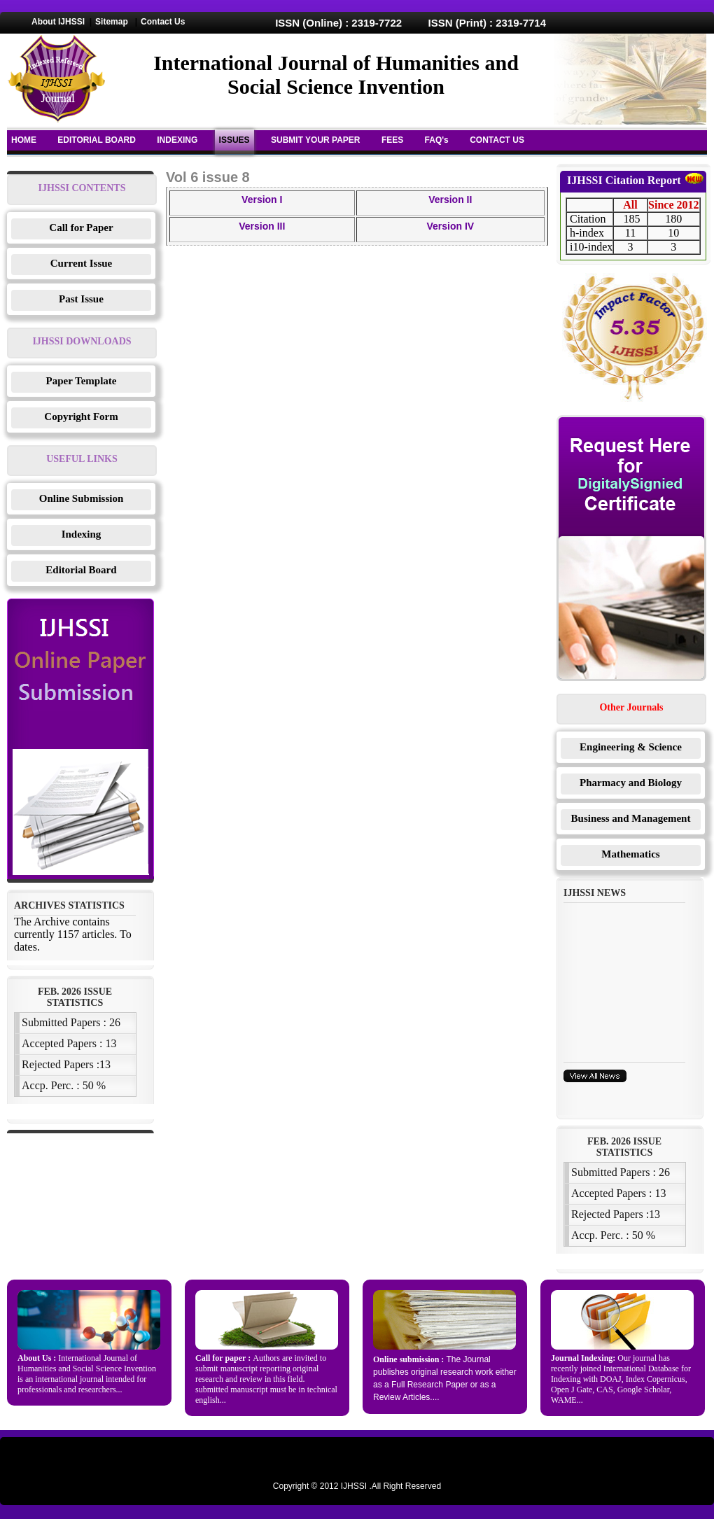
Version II (450, 199)
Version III (262, 226)
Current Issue (81, 263)
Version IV (450, 226)
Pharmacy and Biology (631, 782)
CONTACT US (497, 140)
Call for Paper (81, 227)
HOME (23, 140)
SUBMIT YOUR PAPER (315, 140)
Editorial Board (81, 569)
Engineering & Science (631, 746)
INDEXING (177, 140)
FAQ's (437, 140)
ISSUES (234, 140)
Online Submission (81, 498)
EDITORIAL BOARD (96, 140)
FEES (392, 140)
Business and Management (631, 818)
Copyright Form (81, 416)
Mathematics (630, 854)
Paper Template (81, 380)
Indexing (82, 534)
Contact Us (163, 22)
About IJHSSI (58, 22)
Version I (261, 199)
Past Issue (81, 298)
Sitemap (111, 22)
